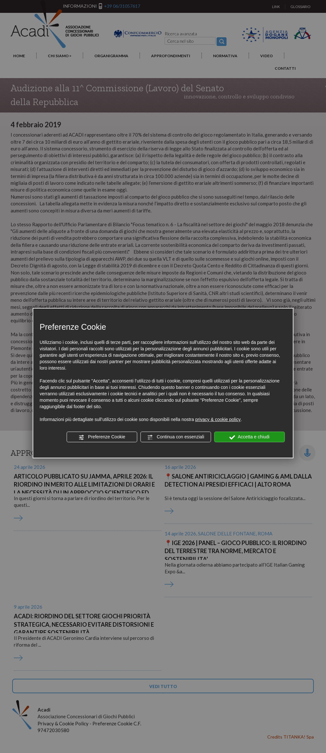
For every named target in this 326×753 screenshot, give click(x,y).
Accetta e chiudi (249, 437)
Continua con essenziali (175, 437)
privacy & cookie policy (218, 419)
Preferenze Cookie (101, 437)
